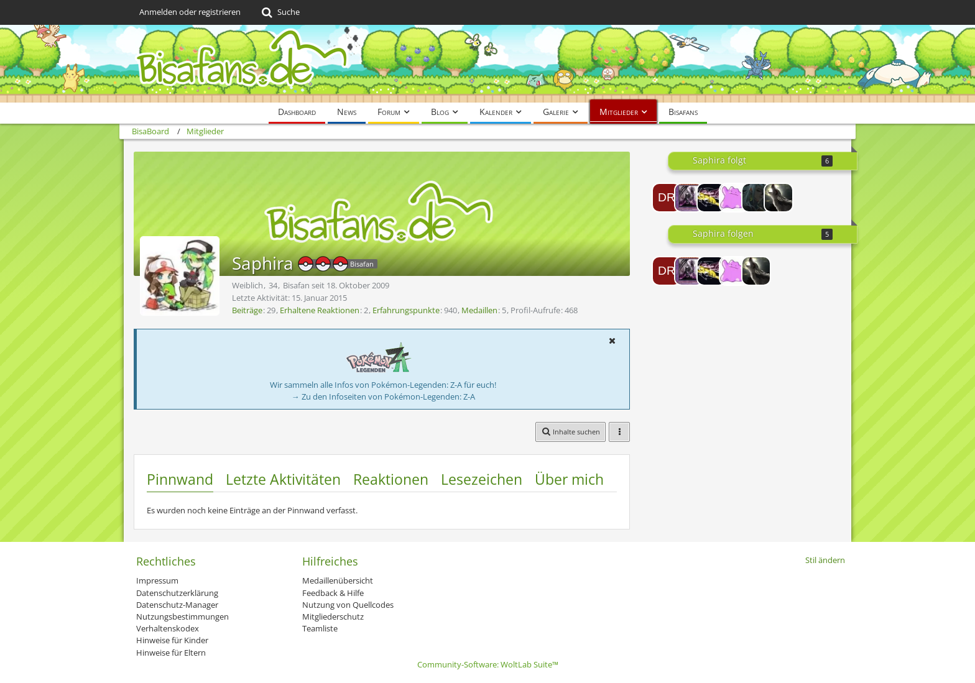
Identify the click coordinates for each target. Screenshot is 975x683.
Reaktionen (390, 479)
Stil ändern (825, 560)
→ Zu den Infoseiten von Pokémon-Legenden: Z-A (383, 396)
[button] (612, 341)
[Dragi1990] (667, 198)
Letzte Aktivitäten (283, 479)
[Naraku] (756, 198)
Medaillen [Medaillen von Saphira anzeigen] (479, 310)
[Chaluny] (778, 198)
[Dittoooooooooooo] (734, 198)
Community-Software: (487, 664)
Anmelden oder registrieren (190, 11)
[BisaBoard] (487, 64)
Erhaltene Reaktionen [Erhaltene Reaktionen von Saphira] (319, 310)
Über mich (569, 479)
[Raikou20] (711, 198)
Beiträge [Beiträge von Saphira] (247, 310)
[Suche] (279, 12)
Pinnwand (180, 479)
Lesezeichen (481, 479)
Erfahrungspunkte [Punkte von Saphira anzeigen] (406, 310)
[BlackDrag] (689, 198)
